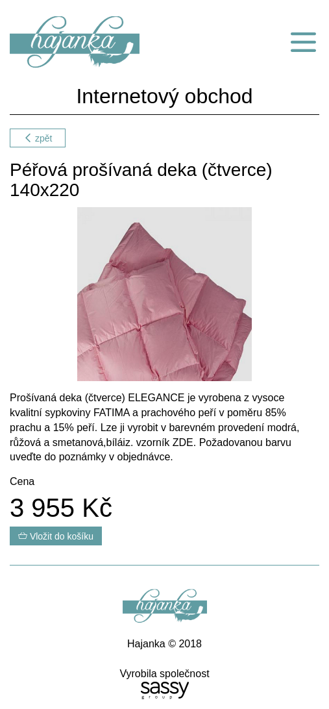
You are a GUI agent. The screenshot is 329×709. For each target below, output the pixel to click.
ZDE (183, 442)
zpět (37, 138)
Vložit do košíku (55, 536)
